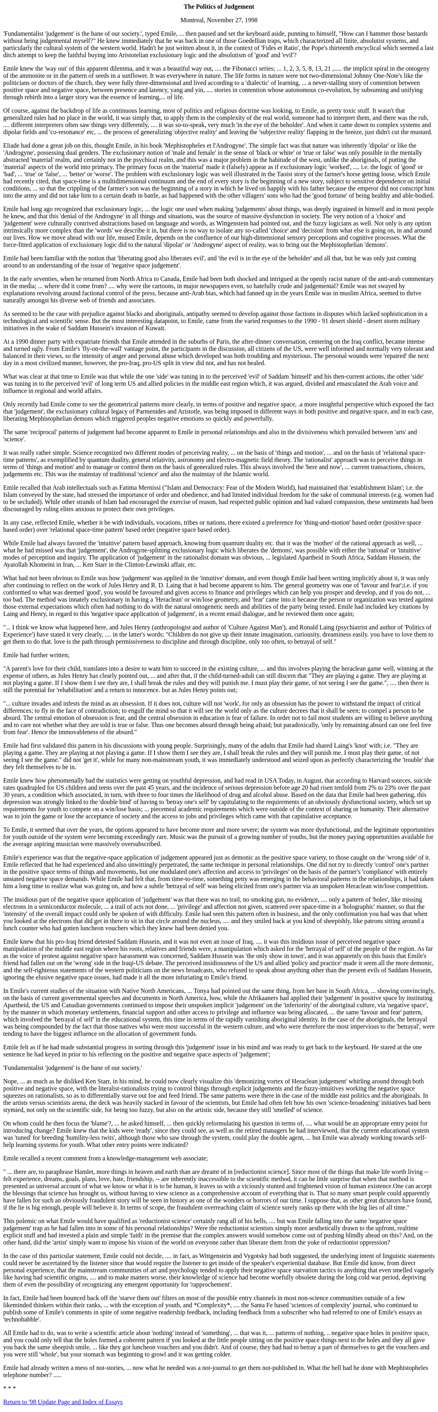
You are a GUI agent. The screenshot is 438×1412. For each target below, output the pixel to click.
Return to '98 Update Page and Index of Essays (63, 1402)
